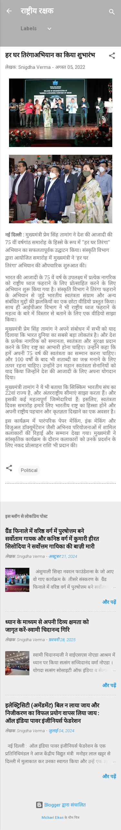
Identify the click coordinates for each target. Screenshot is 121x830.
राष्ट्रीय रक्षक (37, 10)
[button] (112, 57)
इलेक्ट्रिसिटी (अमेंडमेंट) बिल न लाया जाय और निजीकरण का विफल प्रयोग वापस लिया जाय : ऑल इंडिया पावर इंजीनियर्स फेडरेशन (52, 713)
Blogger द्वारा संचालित (60, 805)
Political (29, 470)
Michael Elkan (53, 818)
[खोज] (112, 13)
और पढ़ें (109, 602)
